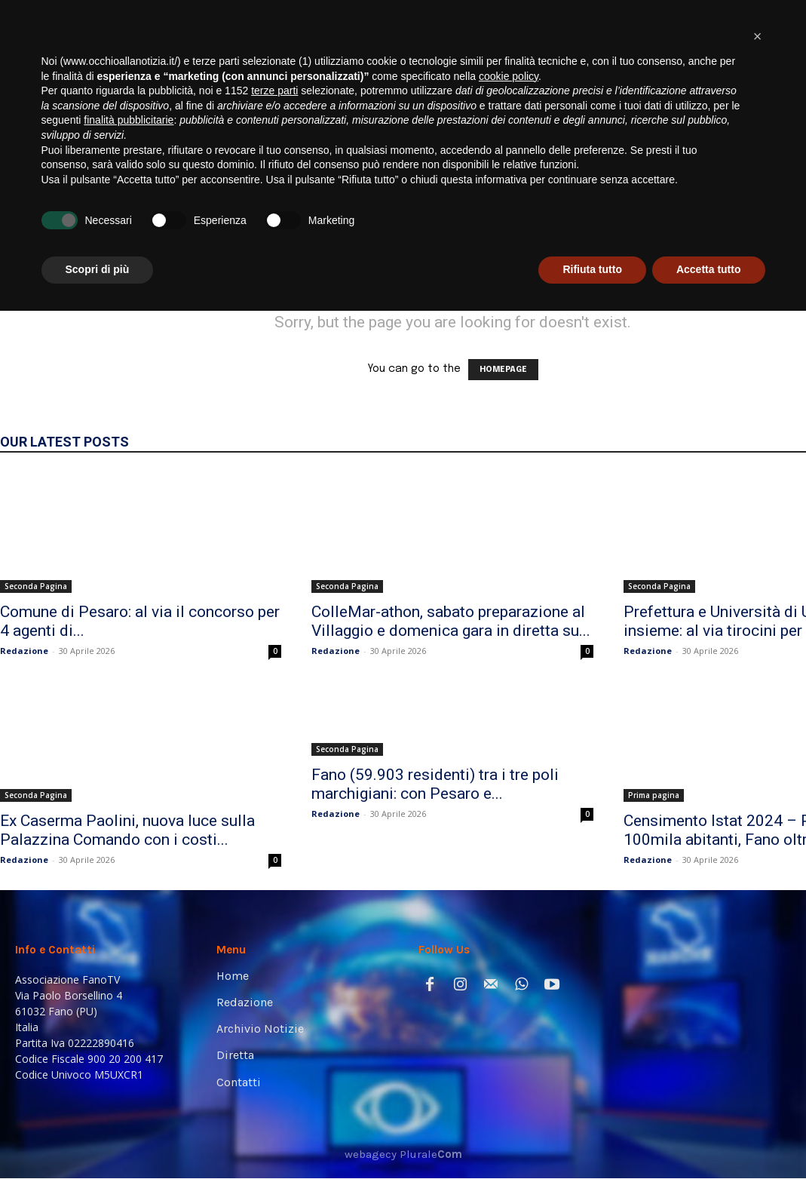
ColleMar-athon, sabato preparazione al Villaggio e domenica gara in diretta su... (450, 621)
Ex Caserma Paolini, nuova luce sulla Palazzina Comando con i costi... (127, 830)
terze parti (274, 959)
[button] (771, 205)
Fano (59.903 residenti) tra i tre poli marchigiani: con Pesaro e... (435, 784)
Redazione (24, 650)
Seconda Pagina (36, 586)
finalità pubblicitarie (128, 988)
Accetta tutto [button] (708, 1137)
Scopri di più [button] (98, 1137)
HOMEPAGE (503, 369)
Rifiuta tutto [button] (592, 1137)
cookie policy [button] (508, 944)
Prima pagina (653, 795)
